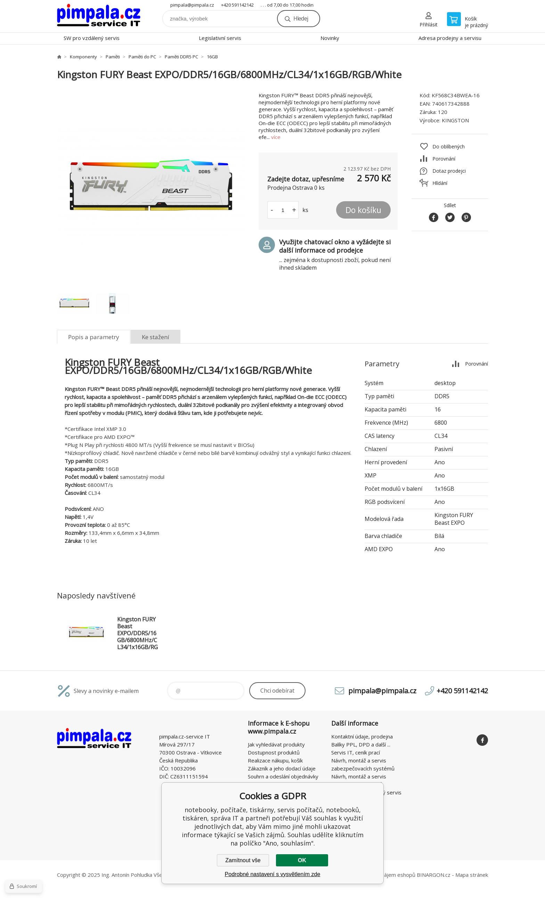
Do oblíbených (448, 146)
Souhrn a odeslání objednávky (283, 776)
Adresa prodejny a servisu (449, 37)
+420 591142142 (237, 5)
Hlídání (439, 183)
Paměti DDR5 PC (181, 57)
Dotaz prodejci (449, 171)
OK (302, 860)
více (275, 136)
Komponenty (83, 57)
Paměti (113, 57)
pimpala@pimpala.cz (192, 5)
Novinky (329, 37)
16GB (212, 57)
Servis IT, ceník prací (355, 752)
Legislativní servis (220, 37)
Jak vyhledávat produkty (276, 744)
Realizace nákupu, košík (275, 760)
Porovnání (443, 158)
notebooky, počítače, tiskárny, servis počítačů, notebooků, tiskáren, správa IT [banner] (98, 16)
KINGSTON (455, 120)
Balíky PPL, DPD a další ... (360, 744)
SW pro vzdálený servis (92, 37)
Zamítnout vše (242, 860)
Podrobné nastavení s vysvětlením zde (272, 874)
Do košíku (363, 209)
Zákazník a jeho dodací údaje (282, 768)
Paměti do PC (142, 57)
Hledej (300, 18)
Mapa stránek (471, 874)
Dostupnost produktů (274, 752)
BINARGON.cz (433, 874)
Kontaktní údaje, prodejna (362, 736)
